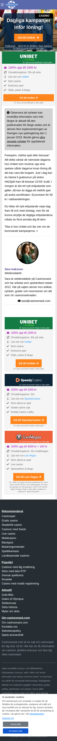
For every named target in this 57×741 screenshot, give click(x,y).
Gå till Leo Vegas (28, 477)
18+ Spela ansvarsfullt (20, 49)
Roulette (7, 579)
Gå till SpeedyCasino (28, 420)
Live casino (8, 533)
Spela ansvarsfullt (12, 634)
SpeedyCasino (32, 398)
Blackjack (7, 542)
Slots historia (9, 607)
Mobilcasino (9, 538)
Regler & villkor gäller (36, 49)
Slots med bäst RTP (14, 571)
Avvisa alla (15, 724)
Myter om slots (10, 611)
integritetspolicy (36, 714)
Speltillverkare (10, 551)
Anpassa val (8, 718)
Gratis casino (10, 520)
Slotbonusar (9, 603)
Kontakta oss (9, 626)
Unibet (25, 76)
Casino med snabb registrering (20, 583)
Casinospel (8, 516)
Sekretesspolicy (11, 630)
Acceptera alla (15, 731)
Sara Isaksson (45, 46)
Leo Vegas (30, 455)
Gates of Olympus (13, 598)
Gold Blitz (7, 594)
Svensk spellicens (12, 575)
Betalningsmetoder (13, 546)
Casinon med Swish (14, 529)
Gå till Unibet (28, 37)
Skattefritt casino (12, 524)
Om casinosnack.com (15, 622)
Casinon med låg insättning (18, 567)
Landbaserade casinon (15, 555)
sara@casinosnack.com (35, 300)
